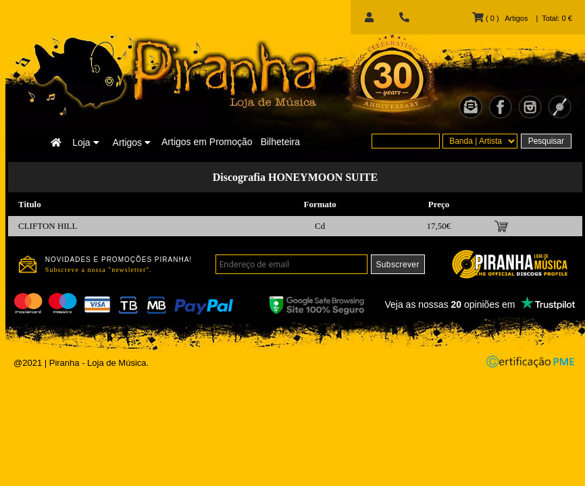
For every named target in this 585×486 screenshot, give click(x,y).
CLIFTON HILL (48, 226)
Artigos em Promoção (207, 141)
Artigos (132, 142)
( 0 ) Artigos (500, 18)
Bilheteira (280, 141)
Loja (85, 142)
